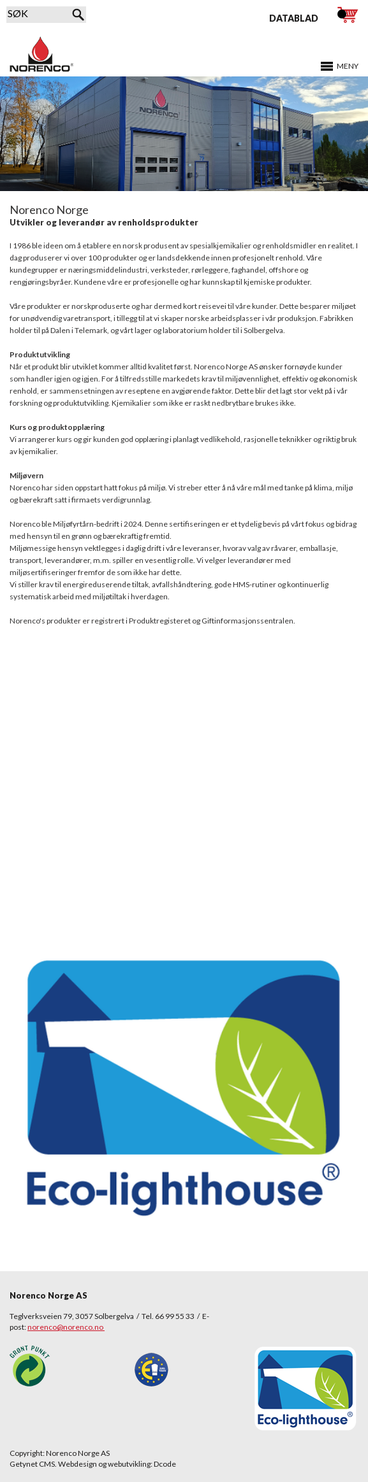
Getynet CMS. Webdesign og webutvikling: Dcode (93, 1464)
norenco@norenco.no (66, 1327)
